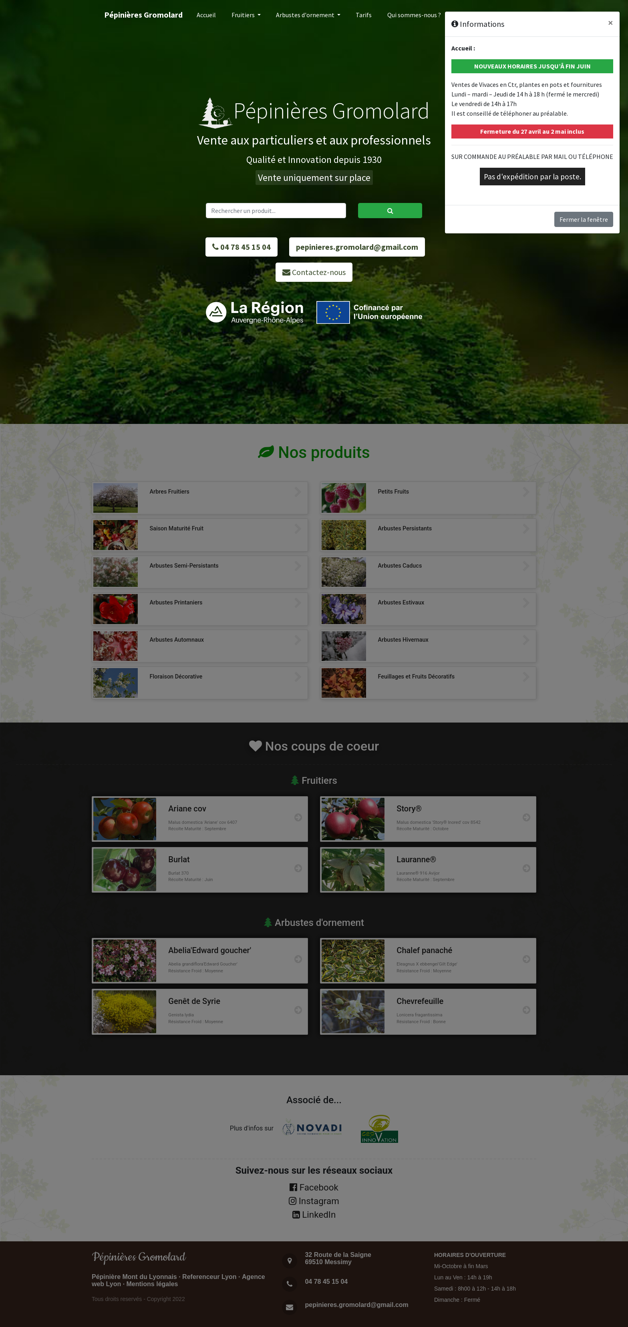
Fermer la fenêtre (584, 219)
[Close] (611, 23)
